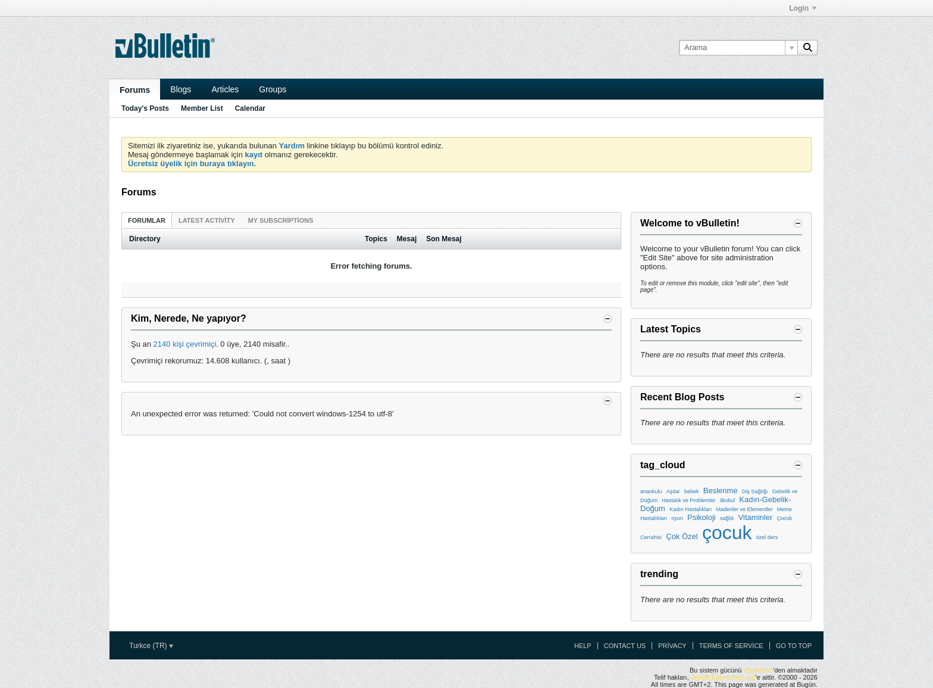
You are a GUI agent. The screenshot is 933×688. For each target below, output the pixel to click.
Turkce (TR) (151, 646)
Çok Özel (681, 536)
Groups (272, 89)
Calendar (250, 108)
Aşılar (673, 491)
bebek (691, 491)
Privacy (672, 645)
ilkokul (727, 500)
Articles (225, 89)
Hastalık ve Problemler (689, 500)
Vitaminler (755, 517)
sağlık (727, 518)
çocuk (727, 532)
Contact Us (625, 645)
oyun (677, 518)
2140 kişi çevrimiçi (185, 344)
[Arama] (738, 47)
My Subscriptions (281, 220)
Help (582, 645)
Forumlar (146, 220)
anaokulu (651, 491)
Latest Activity (207, 220)
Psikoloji (701, 517)
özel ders (767, 537)
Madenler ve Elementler (744, 509)
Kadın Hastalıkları (690, 509)
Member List (202, 108)
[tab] (146, 220)
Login (802, 8)
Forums (135, 90)
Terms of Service (731, 645)
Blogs (180, 89)
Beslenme (720, 490)
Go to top (794, 645)
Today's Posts (145, 108)
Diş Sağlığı (755, 491)
